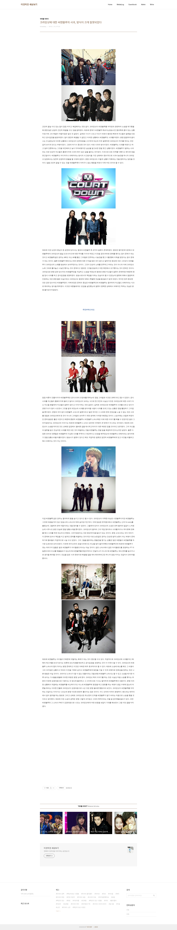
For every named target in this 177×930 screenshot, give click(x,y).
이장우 (59, 904)
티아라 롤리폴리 (87, 894)
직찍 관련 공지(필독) (27, 894)
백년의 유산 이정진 (79, 907)
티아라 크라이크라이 (100, 904)
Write (152, 4)
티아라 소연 (66, 907)
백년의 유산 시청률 (96, 900)
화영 (69, 900)
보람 (113, 897)
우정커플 (76, 900)
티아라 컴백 (60, 894)
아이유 (97, 894)
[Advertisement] (88, 724)
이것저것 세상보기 (29, 4)
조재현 (84, 900)
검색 (154, 895)
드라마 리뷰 (92, 897)
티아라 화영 (60, 897)
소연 (58, 907)
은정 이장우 (71, 897)
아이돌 (111, 894)
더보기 (57, 911)
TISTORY (89, 927)
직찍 (106, 900)
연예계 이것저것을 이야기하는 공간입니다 (56, 851)
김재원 (66, 904)
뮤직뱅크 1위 (86, 904)
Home (110, 4)
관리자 (96, 927)
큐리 (117, 894)
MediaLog (120, 4)
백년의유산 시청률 (73, 894)
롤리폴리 (113, 900)
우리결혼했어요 (104, 897)
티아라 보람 (81, 897)
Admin (143, 4)
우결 (118, 904)
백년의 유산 (60, 900)
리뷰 (104, 894)
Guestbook (132, 4)
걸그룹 (112, 904)
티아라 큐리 (75, 904)
